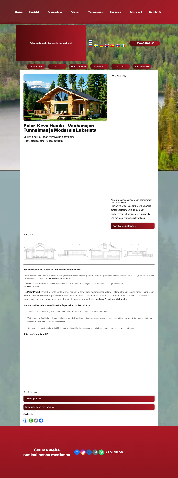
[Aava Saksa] (46, 364)
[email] (95, 452)
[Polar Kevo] (39, 251)
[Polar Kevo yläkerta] (133, 106)
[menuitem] (19, 12)
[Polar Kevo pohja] (133, 165)
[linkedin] (89, 452)
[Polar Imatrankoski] (132, 364)
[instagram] (83, 452)
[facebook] (77, 452)
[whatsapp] (101, 452)
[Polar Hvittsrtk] (89, 364)
